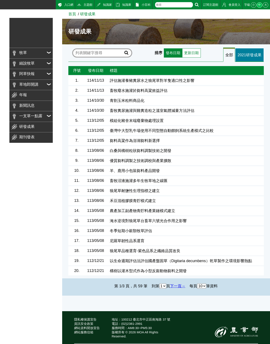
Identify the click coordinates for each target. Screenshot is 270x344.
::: (1, 4)
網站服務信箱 (83, 332)
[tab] (229, 55)
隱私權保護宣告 (85, 319)
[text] (174, 4)
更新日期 (192, 53)
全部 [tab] (229, 55)
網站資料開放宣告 (87, 328)
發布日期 (172, 53)
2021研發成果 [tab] (249, 55)
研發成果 (87, 14)
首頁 (72, 14)
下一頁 (176, 286)
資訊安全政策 (83, 323)
